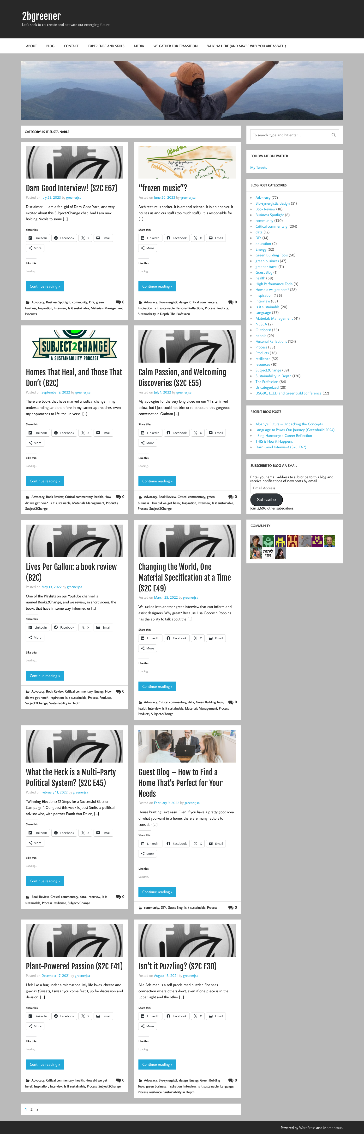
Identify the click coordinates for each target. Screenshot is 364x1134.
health (98, 496)
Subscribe (266, 499)
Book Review (54, 496)
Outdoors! (263, 329)
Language (226, 1086)
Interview (60, 308)
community (79, 302)
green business (156, 1086)
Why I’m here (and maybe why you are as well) (246, 46)
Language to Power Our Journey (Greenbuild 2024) (295, 429)
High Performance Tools (274, 283)
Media (139, 46)
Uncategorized (267, 387)
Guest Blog (175, 907)
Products (31, 314)
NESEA (261, 324)
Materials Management (107, 308)
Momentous (332, 1127)
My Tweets (258, 167)
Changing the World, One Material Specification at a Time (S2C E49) (184, 577)
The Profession (180, 314)
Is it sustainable (78, 308)
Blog (50, 46)
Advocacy (37, 302)
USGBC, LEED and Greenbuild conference (289, 393)
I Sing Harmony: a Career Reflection (284, 435)
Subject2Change (36, 508)
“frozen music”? (162, 188)
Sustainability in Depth (153, 314)
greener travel (266, 266)
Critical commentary (203, 302)
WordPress (307, 1127)
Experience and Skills (106, 46)
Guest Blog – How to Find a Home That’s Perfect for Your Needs (180, 783)
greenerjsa (73, 197)
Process (210, 308)
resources (263, 364)
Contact (71, 46)
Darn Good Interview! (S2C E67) (72, 188)
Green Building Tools (209, 702)
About (31, 46)
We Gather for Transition (175, 46)
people (261, 335)
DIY (91, 302)
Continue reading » (45, 286)
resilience (60, 903)
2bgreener (41, 16)
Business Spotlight (58, 302)
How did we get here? (165, 503)
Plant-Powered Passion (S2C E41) (74, 966)
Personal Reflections (189, 308)
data (191, 702)
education (263, 243)
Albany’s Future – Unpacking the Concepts (289, 424)
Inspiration (45, 308)
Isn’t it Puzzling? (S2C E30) (177, 966)
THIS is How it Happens (274, 441)
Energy (98, 691)
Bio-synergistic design (173, 302)
